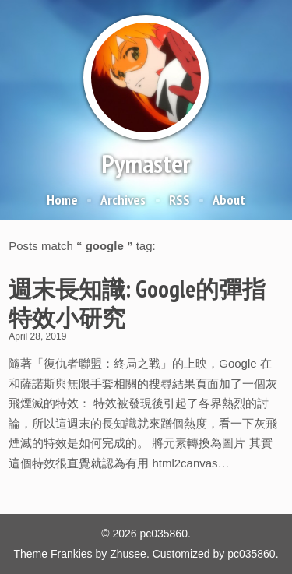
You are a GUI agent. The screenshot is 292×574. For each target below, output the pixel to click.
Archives (123, 200)
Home (62, 200)
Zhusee (128, 554)
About (229, 200)
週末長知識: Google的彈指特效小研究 (137, 303)
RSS (179, 200)
